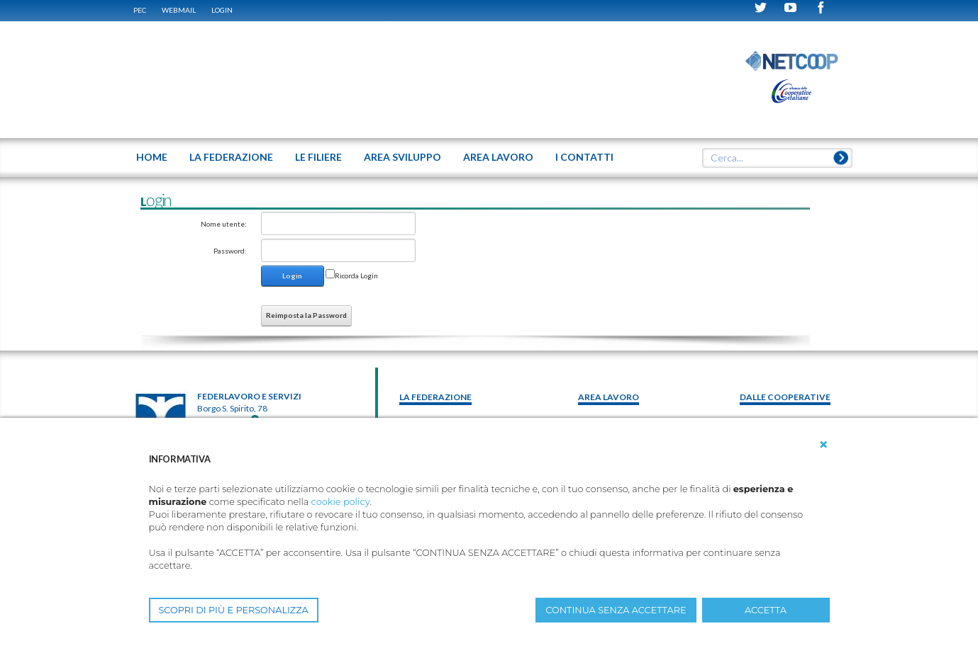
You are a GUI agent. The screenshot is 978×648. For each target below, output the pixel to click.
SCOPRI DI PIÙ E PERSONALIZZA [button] (234, 610)
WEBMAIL (179, 10)
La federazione (435, 397)
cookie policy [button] (340, 501)
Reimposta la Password (306, 315)
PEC (139, 10)
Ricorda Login (356, 275)
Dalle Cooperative (785, 397)
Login (222, 10)
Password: (230, 250)
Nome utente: (224, 224)
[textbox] (771, 158)
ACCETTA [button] (766, 610)
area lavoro (608, 397)
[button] (823, 445)
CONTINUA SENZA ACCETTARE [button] (615, 610)
